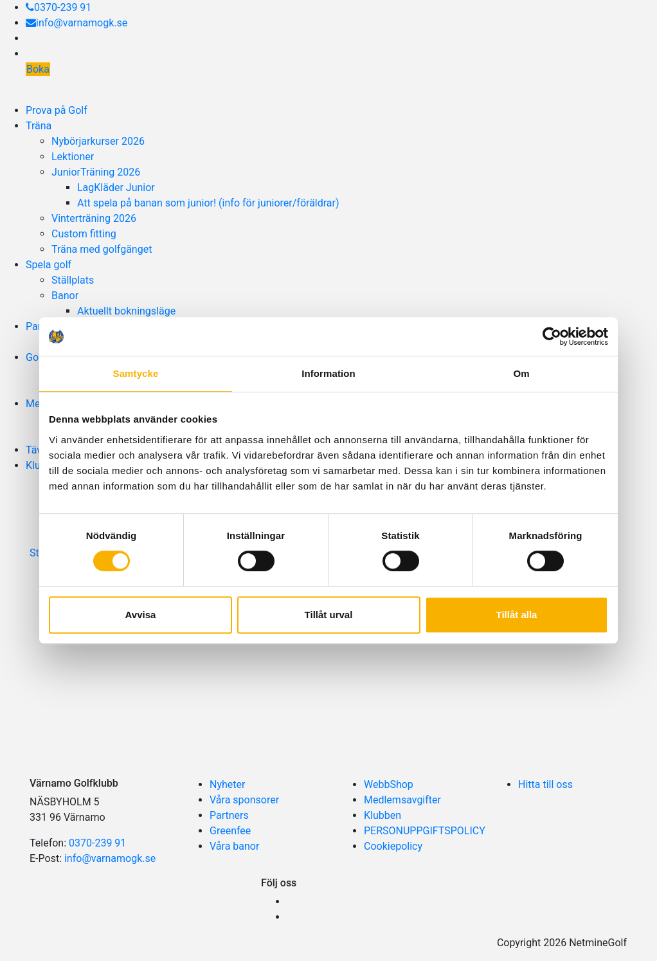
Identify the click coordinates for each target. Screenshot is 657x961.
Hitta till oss (545, 784)
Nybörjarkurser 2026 (98, 141)
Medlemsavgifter (402, 800)
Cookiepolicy (393, 846)
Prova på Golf (56, 110)
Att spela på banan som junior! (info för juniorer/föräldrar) (208, 203)
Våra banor (234, 846)
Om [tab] (521, 373)
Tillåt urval (329, 614)
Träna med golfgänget (101, 249)
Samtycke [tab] (136, 373)
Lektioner (72, 157)
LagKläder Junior (116, 187)
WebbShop (388, 784)
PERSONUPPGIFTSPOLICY (424, 831)
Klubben (382, 815)
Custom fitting (83, 234)
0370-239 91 (58, 7)
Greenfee (230, 831)
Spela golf (48, 265)
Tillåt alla (516, 614)
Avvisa (140, 614)
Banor (64, 295)
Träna (38, 126)
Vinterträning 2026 (93, 218)
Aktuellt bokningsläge (126, 311)
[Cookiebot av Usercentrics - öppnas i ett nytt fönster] (552, 336)
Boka (38, 69)
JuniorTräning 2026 (95, 172)
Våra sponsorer (244, 800)
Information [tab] (329, 373)
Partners (229, 815)
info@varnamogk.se (76, 23)
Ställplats (72, 280)
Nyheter (227, 784)
